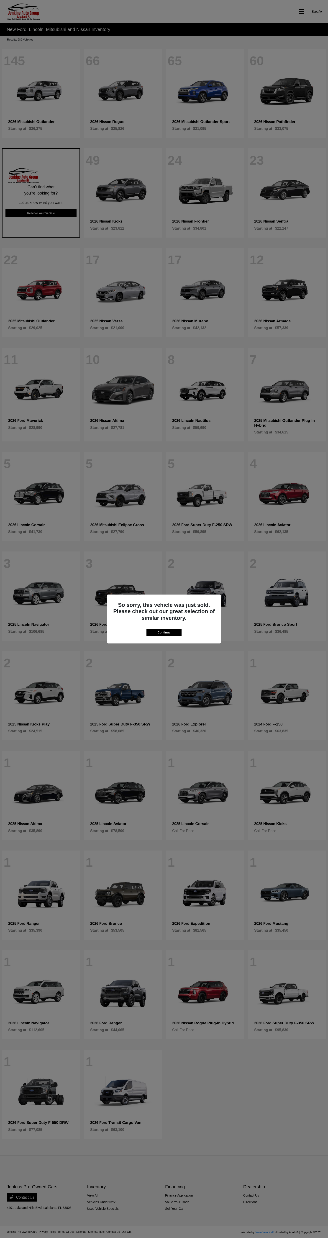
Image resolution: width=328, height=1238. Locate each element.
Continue (164, 632)
